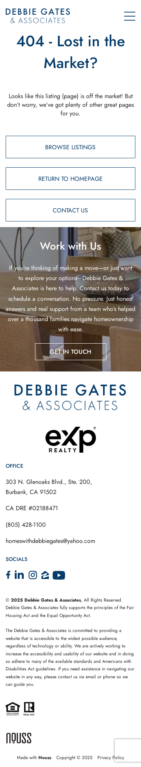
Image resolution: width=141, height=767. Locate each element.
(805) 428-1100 (26, 524)
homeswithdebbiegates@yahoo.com (50, 541)
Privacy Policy (110, 757)
